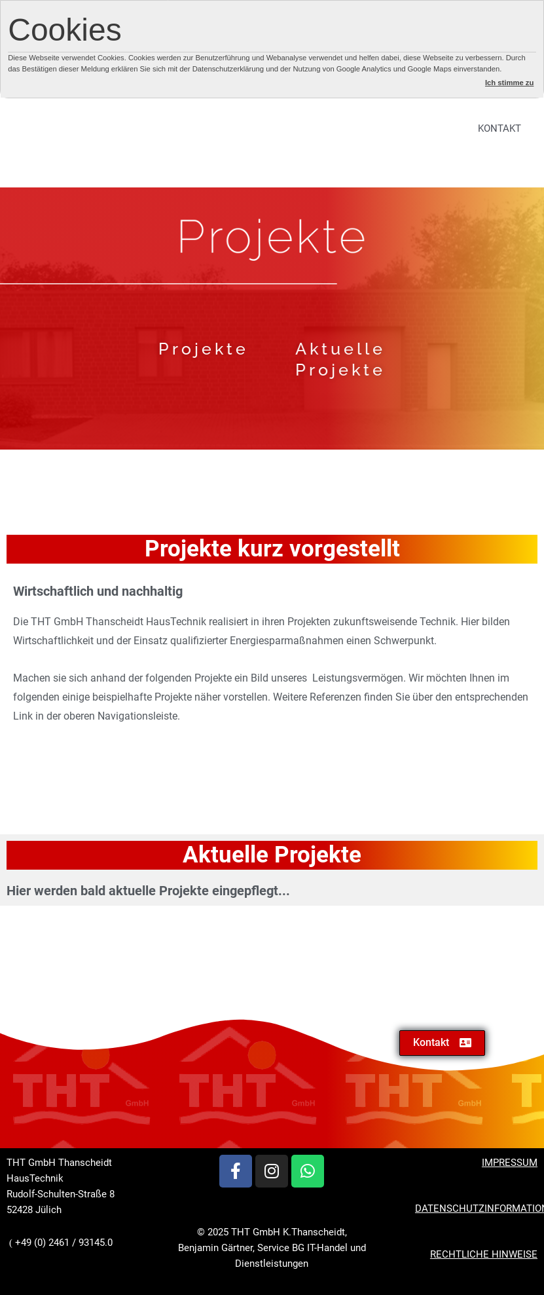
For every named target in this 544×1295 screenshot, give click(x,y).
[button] (442, 1043)
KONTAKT (499, 128)
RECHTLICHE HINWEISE (483, 1254)
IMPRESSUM (509, 1163)
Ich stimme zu (509, 83)
